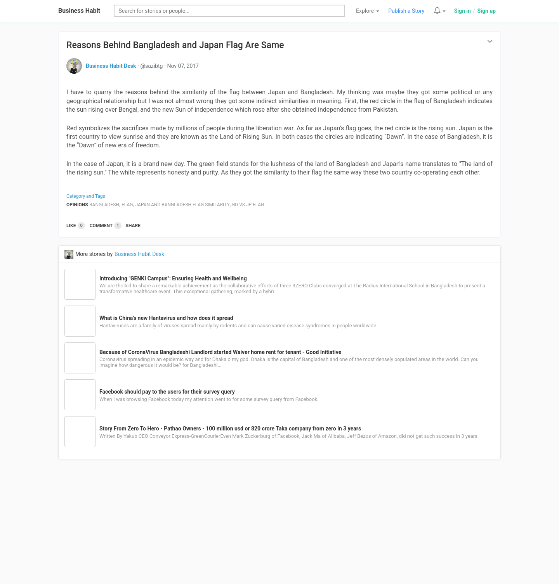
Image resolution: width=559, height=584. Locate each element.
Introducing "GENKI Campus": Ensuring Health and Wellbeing (173, 278)
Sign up (486, 11)
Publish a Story (406, 11)
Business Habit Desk (111, 66)
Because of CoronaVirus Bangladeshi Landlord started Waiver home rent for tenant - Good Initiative (220, 352)
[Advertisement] (279, 526)
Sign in (462, 11)
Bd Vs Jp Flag (248, 204)
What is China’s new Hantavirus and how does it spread (166, 318)
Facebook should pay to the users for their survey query (167, 392)
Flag (127, 204)
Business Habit (79, 10)
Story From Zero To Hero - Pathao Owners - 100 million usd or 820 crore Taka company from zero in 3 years (230, 428)
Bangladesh (104, 204)
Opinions (77, 204)
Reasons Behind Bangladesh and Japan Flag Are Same (175, 45)
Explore (367, 11)
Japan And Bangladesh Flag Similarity (182, 204)
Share (133, 225)
